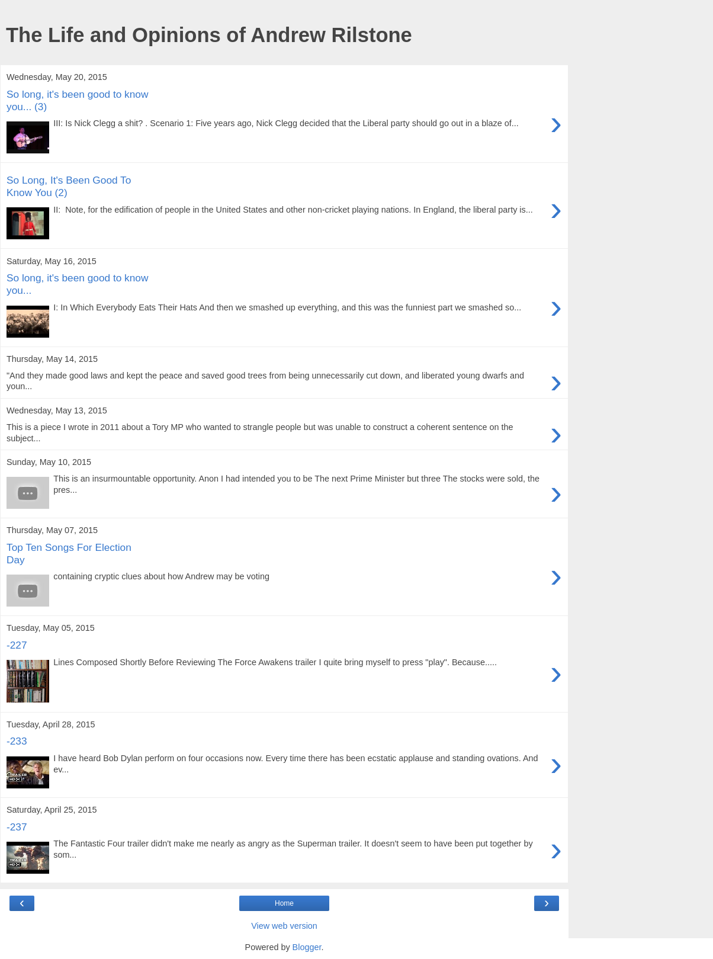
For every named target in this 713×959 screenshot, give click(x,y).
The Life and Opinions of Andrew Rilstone (209, 35)
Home (284, 903)
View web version (284, 926)
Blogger (307, 947)
